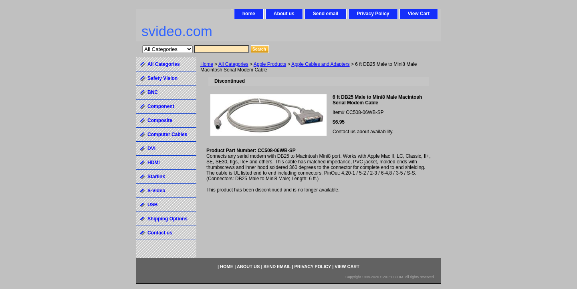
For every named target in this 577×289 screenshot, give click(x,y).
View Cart (419, 13)
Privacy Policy (373, 13)
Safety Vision (162, 78)
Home (206, 64)
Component (160, 106)
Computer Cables (167, 134)
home (248, 13)
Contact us (159, 233)
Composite (159, 120)
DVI (151, 148)
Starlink (156, 176)
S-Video (156, 190)
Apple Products (270, 64)
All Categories (233, 64)
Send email (325, 13)
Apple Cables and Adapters (320, 64)
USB (152, 205)
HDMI (153, 162)
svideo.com (176, 31)
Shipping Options (167, 219)
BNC (152, 92)
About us (284, 13)
